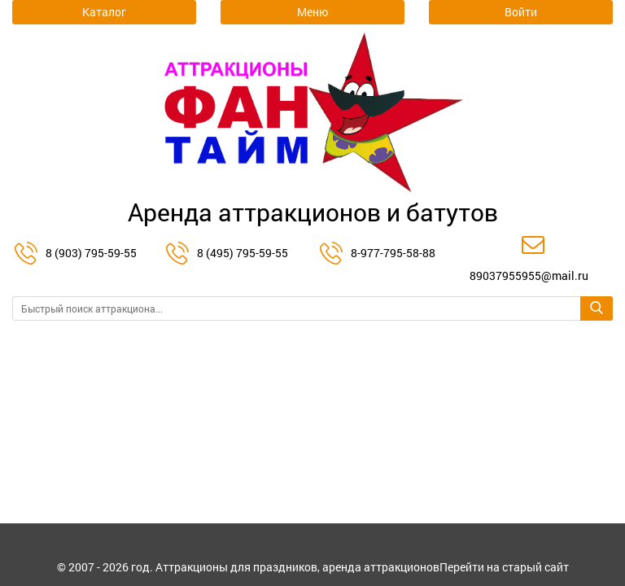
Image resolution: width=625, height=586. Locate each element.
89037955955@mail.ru (529, 275)
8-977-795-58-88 (393, 252)
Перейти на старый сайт (504, 567)
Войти (521, 12)
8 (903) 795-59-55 (91, 252)
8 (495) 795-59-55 (242, 252)
